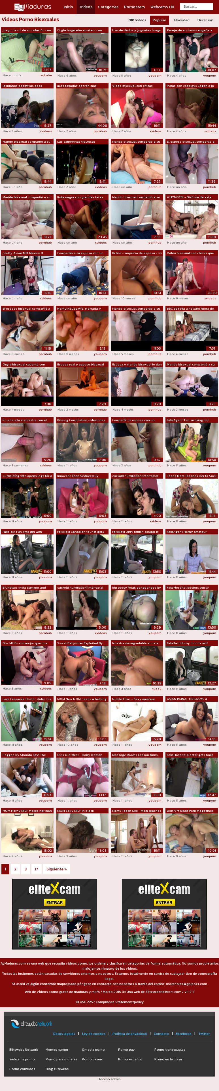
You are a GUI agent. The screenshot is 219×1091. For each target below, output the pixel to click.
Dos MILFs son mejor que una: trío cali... (25, 643)
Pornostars (134, 7)
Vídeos (86, 7)
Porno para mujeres (61, 1059)
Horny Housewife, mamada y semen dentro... (79, 308)
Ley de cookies (93, 1033)
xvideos (46, 131)
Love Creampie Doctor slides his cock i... (27, 699)
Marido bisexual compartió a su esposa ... (26, 141)
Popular (159, 20)
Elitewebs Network (23, 1049)
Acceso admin (110, 1079)
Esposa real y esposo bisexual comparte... (80, 364)
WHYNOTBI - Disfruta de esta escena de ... (189, 197)
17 (36, 869)
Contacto (161, 1033)
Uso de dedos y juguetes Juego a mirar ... (136, 30)
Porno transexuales (169, 1049)
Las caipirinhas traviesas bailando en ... (76, 141)
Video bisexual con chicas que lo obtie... (190, 253)
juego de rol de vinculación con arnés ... (27, 30)
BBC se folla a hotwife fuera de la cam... (190, 308)
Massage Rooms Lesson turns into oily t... (135, 755)
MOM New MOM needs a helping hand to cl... (82, 699)
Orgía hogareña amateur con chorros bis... (79, 30)
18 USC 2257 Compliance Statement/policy (110, 1002)
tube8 (156, 688)
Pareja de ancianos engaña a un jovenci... (189, 30)
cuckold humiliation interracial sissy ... (135, 476)
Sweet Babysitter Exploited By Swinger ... (80, 643)
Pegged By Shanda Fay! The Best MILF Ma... (24, 755)
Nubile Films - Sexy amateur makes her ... (133, 699)
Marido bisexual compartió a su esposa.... (136, 308)
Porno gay (126, 1049)
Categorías (108, 7)
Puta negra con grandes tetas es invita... (80, 197)
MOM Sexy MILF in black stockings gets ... (75, 810)
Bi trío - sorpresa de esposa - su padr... (137, 253)
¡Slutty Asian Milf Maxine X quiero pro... (23, 253)
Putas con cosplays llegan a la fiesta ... (190, 85)
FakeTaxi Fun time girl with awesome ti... (22, 531)
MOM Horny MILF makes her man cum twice (27, 810)
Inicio (68, 7)
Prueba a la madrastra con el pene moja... (25, 420)
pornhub (100, 131)
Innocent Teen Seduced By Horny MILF (78, 476)
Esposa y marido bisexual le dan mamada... (137, 364)
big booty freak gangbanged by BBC (136, 587)
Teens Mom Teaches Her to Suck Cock (191, 476)
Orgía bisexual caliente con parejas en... (24, 364)
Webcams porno (22, 1059)
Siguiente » (56, 869)
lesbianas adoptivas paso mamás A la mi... (22, 85)
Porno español (130, 1059)
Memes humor (57, 1049)
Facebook (183, 1033)
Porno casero (92, 1059)
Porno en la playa (168, 1059)
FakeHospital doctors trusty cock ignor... (188, 587)
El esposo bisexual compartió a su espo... (190, 141)
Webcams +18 (162, 7)
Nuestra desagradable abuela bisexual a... (135, 643)
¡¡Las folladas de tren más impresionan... (77, 85)
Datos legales (64, 1033)
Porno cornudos (22, 1068)
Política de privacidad (129, 1033)
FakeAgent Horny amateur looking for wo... (187, 531)
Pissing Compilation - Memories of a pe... (81, 420)
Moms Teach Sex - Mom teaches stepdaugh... (136, 810)
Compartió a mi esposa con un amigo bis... (80, 253)
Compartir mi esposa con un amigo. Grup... (133, 420)
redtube (46, 75)
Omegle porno (93, 1049)
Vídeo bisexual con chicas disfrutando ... (132, 85)
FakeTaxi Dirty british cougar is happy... (135, 531)
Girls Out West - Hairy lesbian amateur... (79, 755)
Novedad (182, 20)
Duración (205, 20)
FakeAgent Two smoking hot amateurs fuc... (188, 420)
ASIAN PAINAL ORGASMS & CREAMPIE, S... (187, 699)
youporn (100, 75)
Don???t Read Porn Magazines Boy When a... (190, 810)
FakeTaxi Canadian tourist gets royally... (80, 531)
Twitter (204, 1033)
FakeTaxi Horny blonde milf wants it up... (187, 643)
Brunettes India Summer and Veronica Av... (24, 587)
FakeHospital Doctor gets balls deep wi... (190, 755)
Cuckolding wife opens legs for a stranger (27, 476)
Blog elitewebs (57, 1068)
